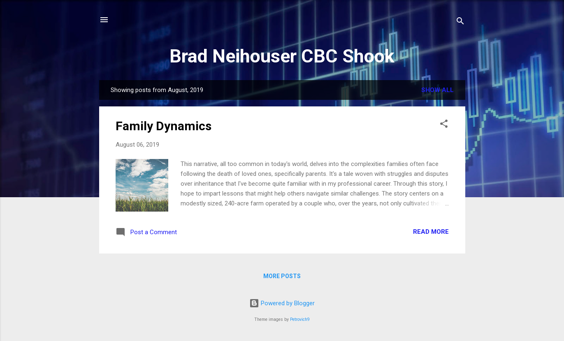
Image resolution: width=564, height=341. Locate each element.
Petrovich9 (300, 319)
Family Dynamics (163, 126)
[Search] (460, 22)
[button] (444, 125)
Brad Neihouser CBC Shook (282, 56)
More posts (282, 276)
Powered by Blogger (282, 303)
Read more (431, 231)
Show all (437, 90)
